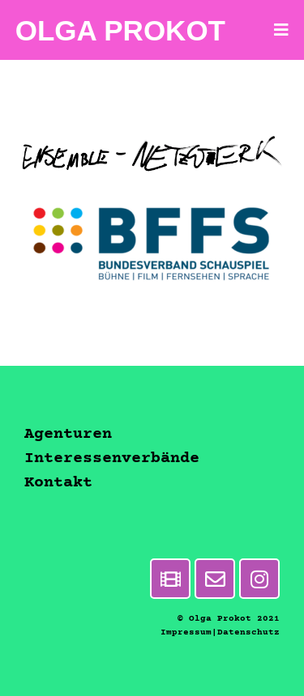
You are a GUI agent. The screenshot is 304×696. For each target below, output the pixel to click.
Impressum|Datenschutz (220, 632)
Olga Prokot (120, 30)
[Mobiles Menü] (281, 30)
